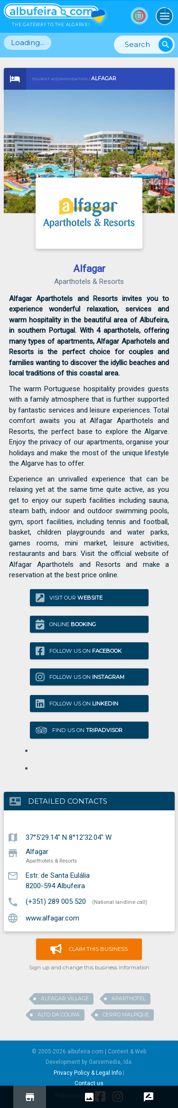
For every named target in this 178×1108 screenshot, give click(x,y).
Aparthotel (129, 998)
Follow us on (79, 651)
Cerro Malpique (126, 1015)
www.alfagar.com (52, 917)
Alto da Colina (58, 1015)
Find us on (79, 730)
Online (66, 624)
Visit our (69, 598)
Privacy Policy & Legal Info (88, 1073)
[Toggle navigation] (165, 16)
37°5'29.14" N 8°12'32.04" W (69, 837)
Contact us (89, 1083)
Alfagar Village (65, 998)
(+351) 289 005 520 (56, 901)
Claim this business (89, 949)
